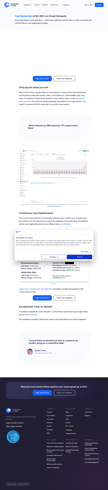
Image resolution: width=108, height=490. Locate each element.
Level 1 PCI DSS (11, 423)
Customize (53, 257)
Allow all (79, 257)
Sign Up (99, 5)
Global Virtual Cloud (54, 206)
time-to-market (31, 315)
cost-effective (65, 224)
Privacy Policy (23, 484)
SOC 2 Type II (10, 426)
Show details (85, 251)
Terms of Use (11, 484)
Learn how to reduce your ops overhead (35, 289)
